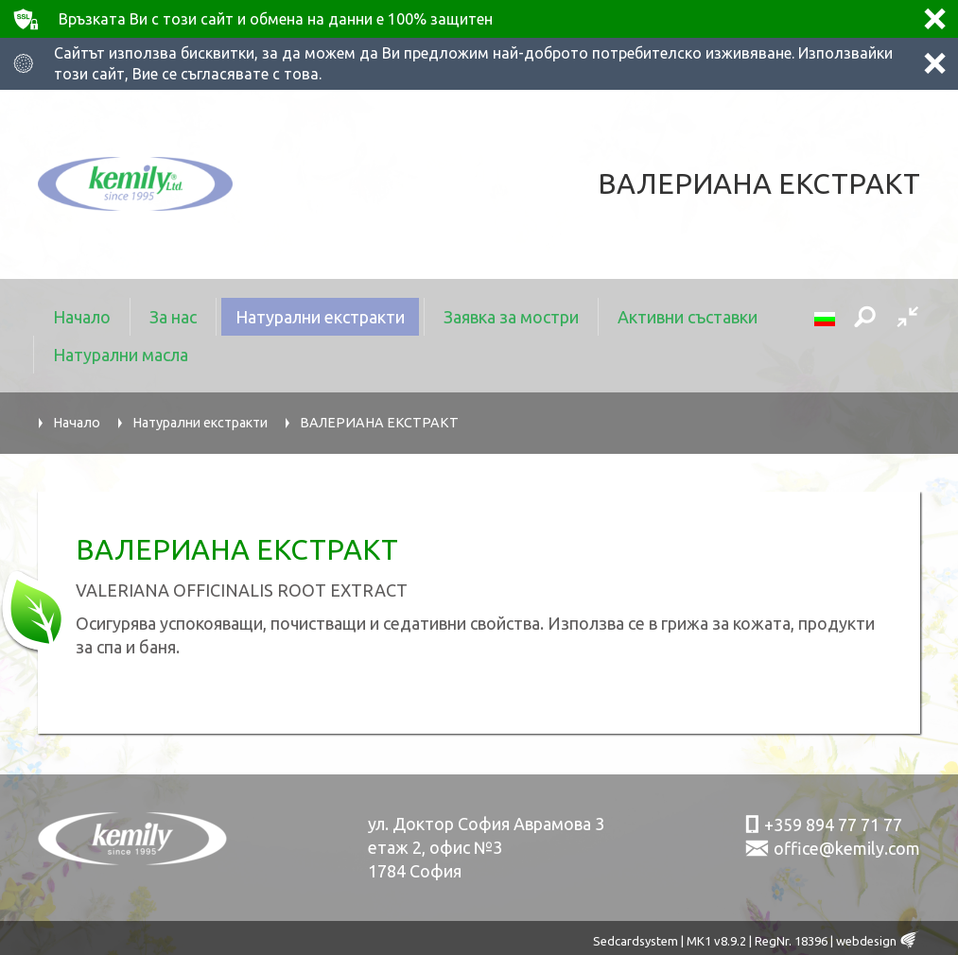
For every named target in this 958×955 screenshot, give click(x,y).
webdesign (866, 940)
